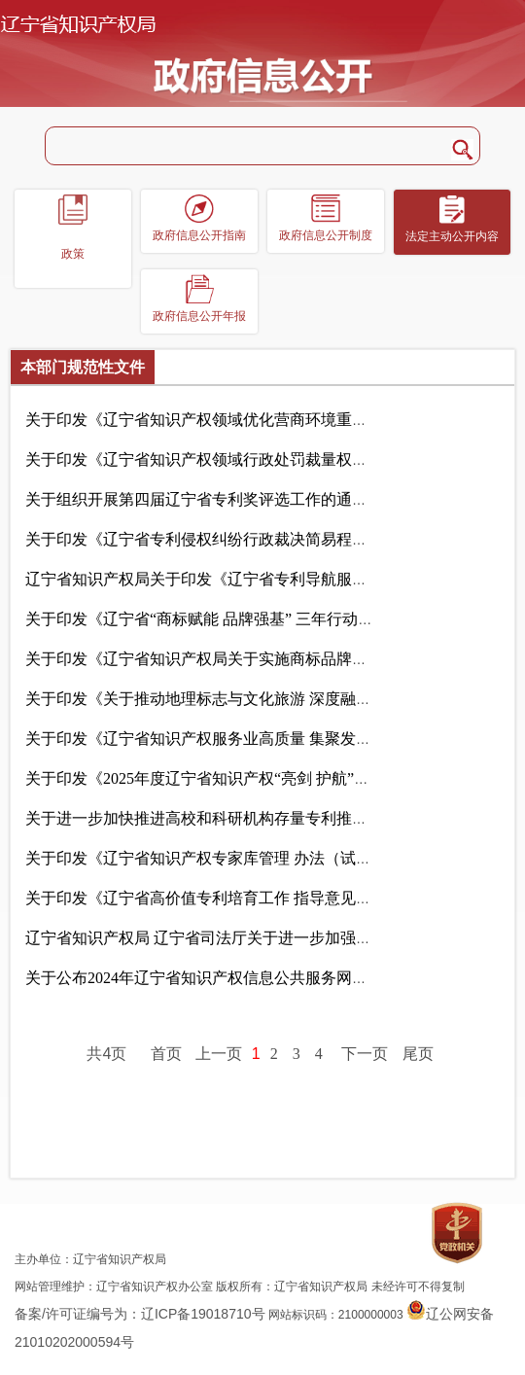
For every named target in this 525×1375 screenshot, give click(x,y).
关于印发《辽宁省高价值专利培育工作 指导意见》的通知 (258, 898)
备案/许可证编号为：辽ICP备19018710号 (140, 1314)
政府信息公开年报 (199, 316)
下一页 (364, 1053)
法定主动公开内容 (452, 236)
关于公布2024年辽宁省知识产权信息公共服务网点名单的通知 (271, 978)
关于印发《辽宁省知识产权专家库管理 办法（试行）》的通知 (273, 858)
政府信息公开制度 (325, 235)
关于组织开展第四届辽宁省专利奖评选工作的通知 (232, 499)
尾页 (418, 1053)
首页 (166, 1053)
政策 (73, 254)
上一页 (218, 1053)
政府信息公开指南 (199, 235)
